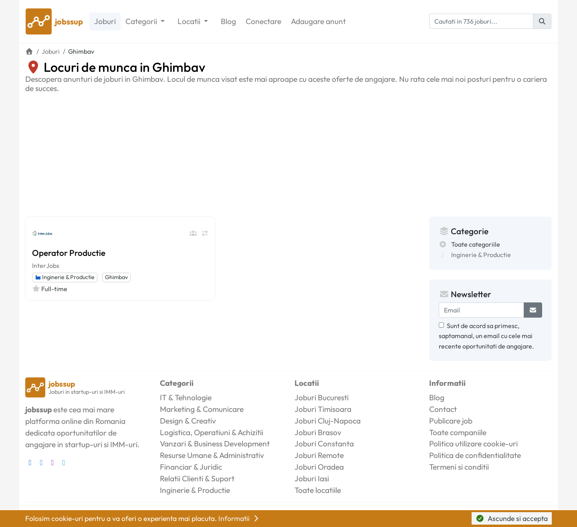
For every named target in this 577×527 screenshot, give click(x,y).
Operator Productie (68, 252)
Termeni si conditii (459, 467)
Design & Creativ (188, 421)
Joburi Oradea (319, 467)
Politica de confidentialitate (475, 455)
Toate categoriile (475, 244)
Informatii (239, 518)
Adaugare (318, 21)
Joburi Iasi (312, 478)
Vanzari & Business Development (215, 443)
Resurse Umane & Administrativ (212, 455)
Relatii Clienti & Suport (197, 478)
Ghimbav (116, 277)
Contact (443, 409)
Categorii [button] (142, 21)
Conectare (263, 21)
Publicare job (450, 421)
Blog (228, 21)
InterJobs (45, 265)
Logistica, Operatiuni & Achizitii (211, 432)
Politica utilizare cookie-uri (473, 443)
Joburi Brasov (318, 432)
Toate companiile (457, 432)
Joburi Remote (319, 455)
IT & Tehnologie (186, 397)
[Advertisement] (288, 153)
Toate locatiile (318, 490)
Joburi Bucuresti (322, 397)
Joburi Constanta (324, 443)
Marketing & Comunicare (202, 409)
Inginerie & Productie (65, 277)
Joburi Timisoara (323, 409)
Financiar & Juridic (191, 467)
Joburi (105, 21)
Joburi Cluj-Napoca (328, 421)
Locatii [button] (190, 21)
